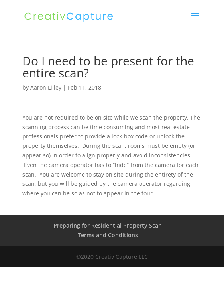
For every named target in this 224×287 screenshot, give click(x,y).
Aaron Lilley (45, 87)
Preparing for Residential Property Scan (107, 225)
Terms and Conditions (108, 235)
